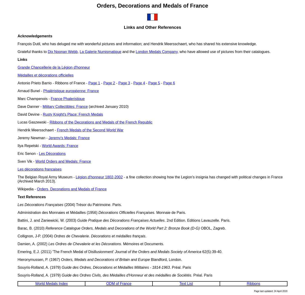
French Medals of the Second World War (90, 130)
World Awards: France (60, 146)
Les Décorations (52, 154)
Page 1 (94, 83)
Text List (186, 284)
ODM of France (118, 284)
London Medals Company (156, 52)
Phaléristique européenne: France (71, 91)
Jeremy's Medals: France (69, 138)
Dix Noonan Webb (63, 52)
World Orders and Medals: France (63, 161)
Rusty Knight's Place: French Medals (73, 114)
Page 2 (109, 83)
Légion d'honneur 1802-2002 (99, 177)
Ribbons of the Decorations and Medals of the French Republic (101, 122)
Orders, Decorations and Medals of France (72, 189)
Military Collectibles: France (65, 107)
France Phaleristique (68, 99)
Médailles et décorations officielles (46, 75)
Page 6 (169, 83)
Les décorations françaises (39, 169)
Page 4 (139, 83)
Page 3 (124, 83)
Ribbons (253, 284)
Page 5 (154, 83)
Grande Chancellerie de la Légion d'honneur (54, 67)
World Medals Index (51, 284)
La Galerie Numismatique (100, 52)
